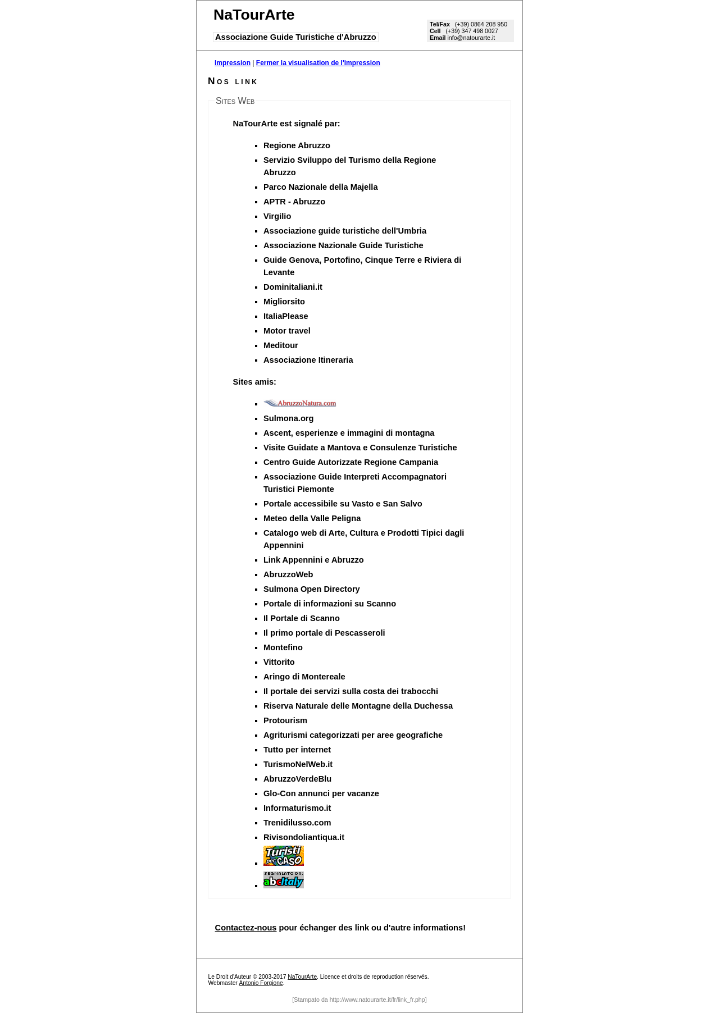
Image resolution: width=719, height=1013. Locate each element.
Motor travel (287, 330)
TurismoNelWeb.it (298, 764)
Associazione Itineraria (308, 359)
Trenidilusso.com (297, 822)
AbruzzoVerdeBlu (297, 778)
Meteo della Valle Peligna (312, 518)
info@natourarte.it (471, 37)
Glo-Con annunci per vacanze (321, 793)
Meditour (280, 345)
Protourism (285, 720)
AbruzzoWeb (288, 574)
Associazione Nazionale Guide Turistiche (343, 245)
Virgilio (277, 216)
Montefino (283, 647)
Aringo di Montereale (304, 676)
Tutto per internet (297, 749)
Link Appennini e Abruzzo (313, 559)
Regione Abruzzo (296, 145)
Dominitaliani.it (292, 286)
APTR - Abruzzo (294, 201)
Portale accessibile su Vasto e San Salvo (342, 503)
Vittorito (279, 662)
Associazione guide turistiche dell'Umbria (344, 230)
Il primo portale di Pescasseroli (324, 632)
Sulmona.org (288, 418)
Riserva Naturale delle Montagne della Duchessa (358, 705)
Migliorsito (284, 301)
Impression (233, 63)
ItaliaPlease (285, 316)
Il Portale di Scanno (301, 618)
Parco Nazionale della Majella (320, 186)
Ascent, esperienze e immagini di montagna (349, 432)
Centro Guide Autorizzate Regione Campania (350, 462)
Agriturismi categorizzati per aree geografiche (353, 735)
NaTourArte (302, 977)
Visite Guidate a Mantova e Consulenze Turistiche (360, 447)
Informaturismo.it (297, 808)
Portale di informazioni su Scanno (329, 603)
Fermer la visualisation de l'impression (318, 63)
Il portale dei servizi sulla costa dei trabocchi (350, 691)
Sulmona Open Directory (311, 589)
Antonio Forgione (261, 983)
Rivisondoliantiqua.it (303, 837)
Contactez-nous (246, 927)
